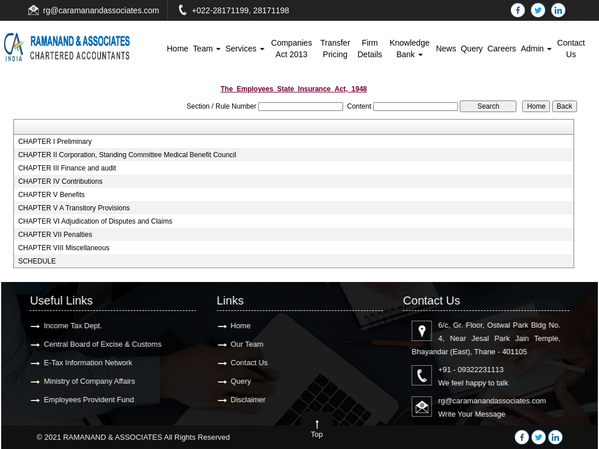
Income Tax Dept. (70, 325)
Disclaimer (245, 399)
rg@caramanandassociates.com (101, 10)
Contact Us (571, 48)
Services (245, 48)
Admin (536, 48)
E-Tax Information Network (85, 362)
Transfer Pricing (335, 48)
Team (207, 48)
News (446, 48)
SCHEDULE (36, 261)
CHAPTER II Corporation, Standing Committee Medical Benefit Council (127, 155)
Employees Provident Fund (86, 399)
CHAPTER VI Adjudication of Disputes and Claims (95, 221)
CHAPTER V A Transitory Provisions (73, 208)
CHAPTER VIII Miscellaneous (63, 248)
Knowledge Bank (409, 48)
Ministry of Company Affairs (86, 381)
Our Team (244, 344)
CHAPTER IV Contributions (60, 181)
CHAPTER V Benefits (51, 195)
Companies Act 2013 (291, 48)
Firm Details (370, 48)
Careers (502, 48)
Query (472, 48)
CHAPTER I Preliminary (54, 142)
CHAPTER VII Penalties (55, 235)
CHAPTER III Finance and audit (67, 168)
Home (177, 48)
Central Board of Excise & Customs (100, 344)
